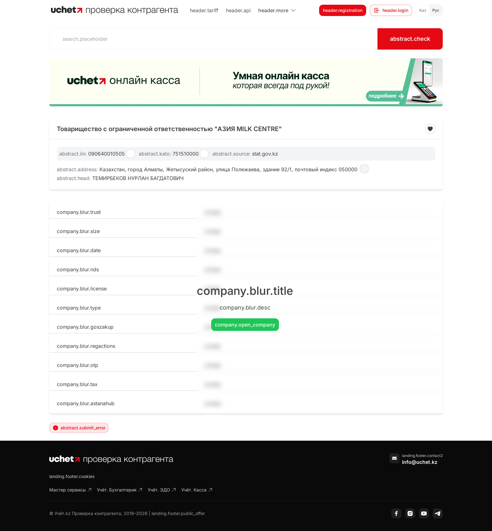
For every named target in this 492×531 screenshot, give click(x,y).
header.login (391, 10)
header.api (238, 10)
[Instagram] (410, 513)
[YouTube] (424, 513)
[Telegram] (438, 513)
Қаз (422, 10)
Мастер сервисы (70, 489)
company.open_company (245, 324)
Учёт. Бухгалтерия (120, 489)
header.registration (342, 10)
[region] (246, 82)
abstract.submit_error (78, 428)
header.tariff (204, 10)
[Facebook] (396, 513)
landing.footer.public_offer (178, 513)
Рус (435, 10)
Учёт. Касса (197, 489)
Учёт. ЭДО (162, 489)
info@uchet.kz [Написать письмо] (419, 462)
